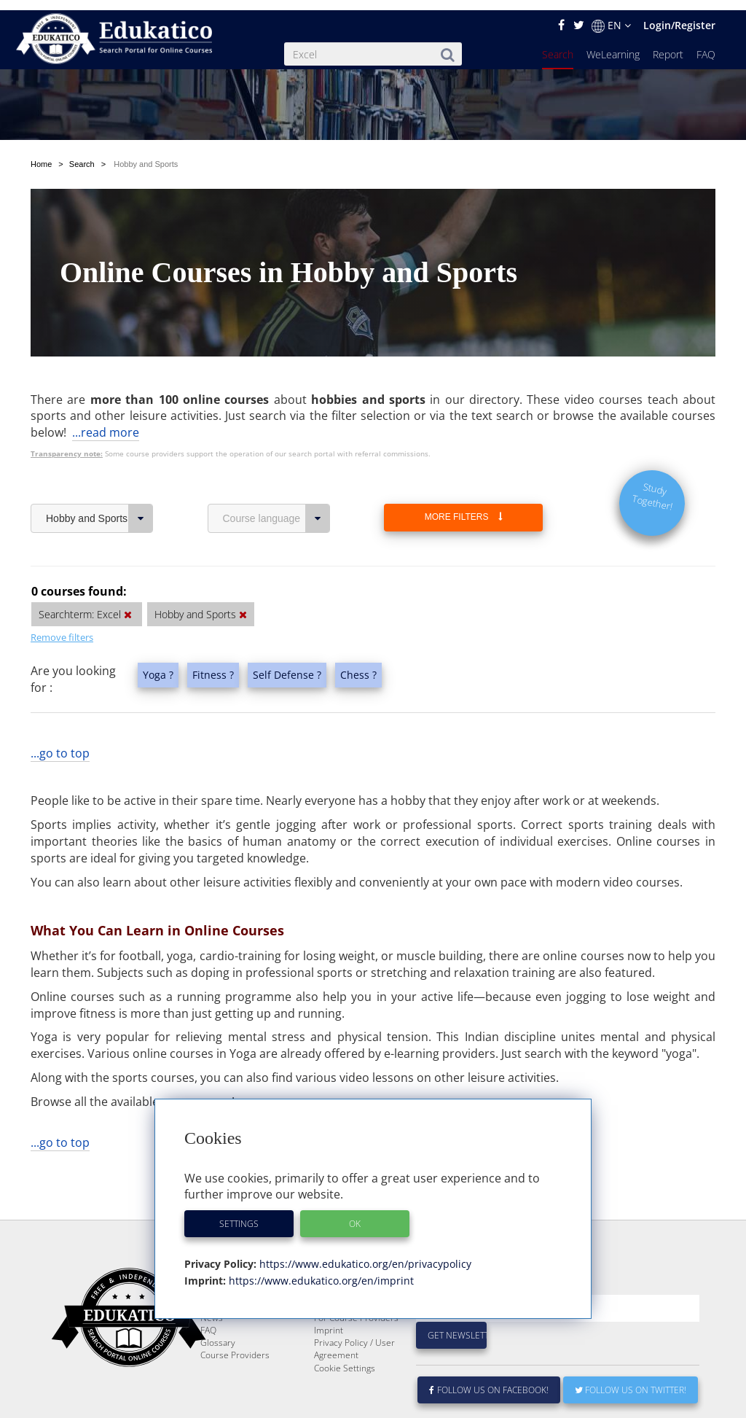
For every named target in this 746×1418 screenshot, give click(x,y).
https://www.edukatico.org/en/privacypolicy (363, 1254)
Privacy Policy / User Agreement (354, 1338)
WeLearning (613, 44)
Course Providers (235, 1345)
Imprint (328, 1320)
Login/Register (679, 15)
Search (557, 44)
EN (611, 15)
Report (668, 44)
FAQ (705, 44)
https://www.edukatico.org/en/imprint (320, 1270)
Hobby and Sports (99, 473)
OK (355, 1213)
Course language (276, 473)
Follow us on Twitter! (630, 1380)
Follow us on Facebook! (489, 1380)
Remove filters (62, 592)
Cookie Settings (344, 1358)
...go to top (60, 708)
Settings (239, 1213)
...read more (105, 387)
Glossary (217, 1332)
